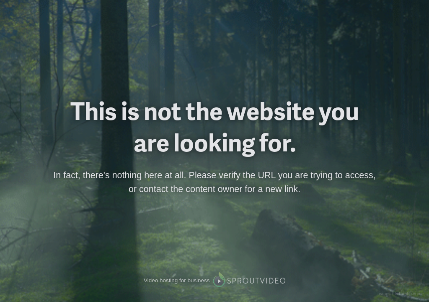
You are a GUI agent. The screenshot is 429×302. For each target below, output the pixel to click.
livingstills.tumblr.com (399, 293)
